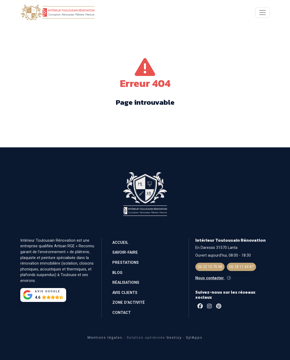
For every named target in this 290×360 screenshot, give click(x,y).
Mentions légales (105, 337)
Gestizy (174, 337)
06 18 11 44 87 (241, 267)
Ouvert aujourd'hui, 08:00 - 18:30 (223, 255)
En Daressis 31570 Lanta (216, 247)
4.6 (37, 297)
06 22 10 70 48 (210, 267)
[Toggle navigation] (262, 12)
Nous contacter (213, 278)
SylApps (194, 337)
